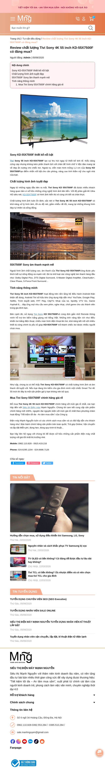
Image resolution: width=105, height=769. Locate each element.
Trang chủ (15, 38)
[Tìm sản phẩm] (52, 28)
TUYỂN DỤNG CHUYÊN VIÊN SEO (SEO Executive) (38, 599)
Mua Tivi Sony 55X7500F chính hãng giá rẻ (41, 84)
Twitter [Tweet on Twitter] (46, 463)
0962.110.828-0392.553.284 (32, 725)
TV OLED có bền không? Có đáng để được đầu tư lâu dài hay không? (60, 560)
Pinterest (32, 463)
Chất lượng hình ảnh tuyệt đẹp (28, 74)
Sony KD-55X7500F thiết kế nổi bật (30, 70)
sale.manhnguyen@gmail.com (33, 732)
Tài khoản (83, 19)
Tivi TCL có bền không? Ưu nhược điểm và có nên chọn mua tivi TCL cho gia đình (59, 574)
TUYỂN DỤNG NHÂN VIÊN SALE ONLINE (33, 610)
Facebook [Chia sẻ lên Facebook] (18, 463)
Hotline (78, 19)
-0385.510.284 (56, 725)
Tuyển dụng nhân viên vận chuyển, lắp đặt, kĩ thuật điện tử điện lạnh (48, 636)
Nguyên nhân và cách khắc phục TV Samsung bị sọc (57, 546)
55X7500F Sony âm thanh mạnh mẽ (31, 77)
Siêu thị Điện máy (31, 407)
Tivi (12, 161)
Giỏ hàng (92, 19)
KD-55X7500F (29, 194)
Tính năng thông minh (23, 81)
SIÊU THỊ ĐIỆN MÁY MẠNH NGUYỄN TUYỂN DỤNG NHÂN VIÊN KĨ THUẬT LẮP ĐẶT (50, 624)
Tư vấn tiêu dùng (31, 38)
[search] (90, 28)
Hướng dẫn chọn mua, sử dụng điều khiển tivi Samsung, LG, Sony (47, 535)
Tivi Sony (38, 314)
